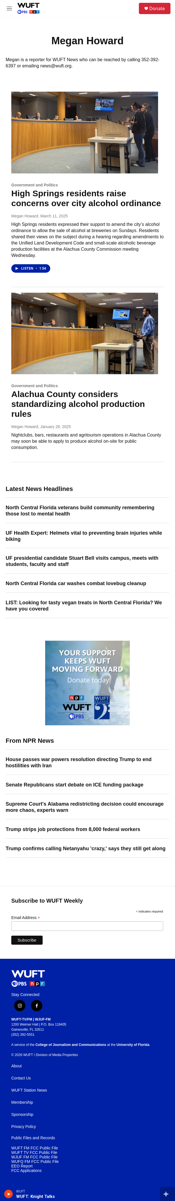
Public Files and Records (33, 1138)
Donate (157, 8)
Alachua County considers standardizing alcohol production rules (78, 403)
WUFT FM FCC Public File (34, 1148)
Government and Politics (34, 185)
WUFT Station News (29, 1090)
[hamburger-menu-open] (9, 8)
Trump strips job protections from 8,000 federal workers (73, 829)
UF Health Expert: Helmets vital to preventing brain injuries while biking (84, 536)
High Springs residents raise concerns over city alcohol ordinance (86, 198)
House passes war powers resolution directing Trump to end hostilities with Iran (79, 762)
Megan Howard (24, 216)
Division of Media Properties (57, 1055)
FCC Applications (26, 1171)
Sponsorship (22, 1114)
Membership (22, 1102)
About (16, 1066)
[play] (8, 1194)
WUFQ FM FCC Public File (35, 1162)
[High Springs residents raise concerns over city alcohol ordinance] (84, 132)
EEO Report (21, 1166)
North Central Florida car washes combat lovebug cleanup (76, 583)
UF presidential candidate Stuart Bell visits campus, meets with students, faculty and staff (82, 561)
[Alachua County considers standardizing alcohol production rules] (84, 333)
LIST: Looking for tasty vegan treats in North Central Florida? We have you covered (84, 606)
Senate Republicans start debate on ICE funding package (74, 785)
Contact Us (21, 1078)
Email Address (25, 917)
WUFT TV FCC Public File (34, 1153)
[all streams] (167, 1194)
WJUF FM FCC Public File (34, 1157)
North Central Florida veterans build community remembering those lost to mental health (80, 511)
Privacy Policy (23, 1127)
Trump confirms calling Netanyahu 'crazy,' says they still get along (85, 848)
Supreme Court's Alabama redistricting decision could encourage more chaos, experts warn (85, 807)
